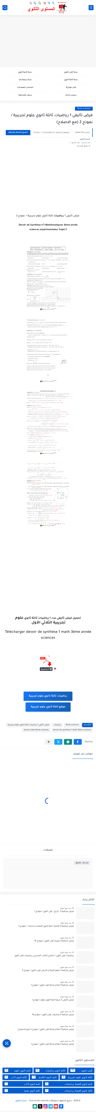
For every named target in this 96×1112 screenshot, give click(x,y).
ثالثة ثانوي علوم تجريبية (77, 1078)
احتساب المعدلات (25, 88)
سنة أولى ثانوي (71, 72)
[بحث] (4, 7)
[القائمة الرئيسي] (91, 7)
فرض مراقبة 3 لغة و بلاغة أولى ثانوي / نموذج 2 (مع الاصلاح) (46, 1030)
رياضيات (57, 726)
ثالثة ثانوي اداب (16, 1078)
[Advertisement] (48, 41)
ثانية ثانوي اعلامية (44, 1078)
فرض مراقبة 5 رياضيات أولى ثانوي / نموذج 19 (53, 1016)
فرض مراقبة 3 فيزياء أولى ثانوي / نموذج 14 (54, 942)
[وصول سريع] (7, 1042)
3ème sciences (84, 109)
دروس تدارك (71, 96)
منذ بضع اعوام (65, 909)
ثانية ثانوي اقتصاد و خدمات (68, 1084)
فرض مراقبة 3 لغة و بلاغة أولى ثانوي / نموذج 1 (52, 986)
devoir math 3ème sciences (36, 731)
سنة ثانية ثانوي (25, 72)
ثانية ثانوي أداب (22, 1084)
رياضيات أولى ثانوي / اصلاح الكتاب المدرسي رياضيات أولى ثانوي (44, 957)
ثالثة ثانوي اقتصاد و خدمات (68, 1091)
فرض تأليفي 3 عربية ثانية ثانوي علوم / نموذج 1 (53, 1001)
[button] (78, 743)
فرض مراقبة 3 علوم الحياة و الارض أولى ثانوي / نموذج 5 (48, 971)
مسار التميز (21, 1102)
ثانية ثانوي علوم (18, 1071)
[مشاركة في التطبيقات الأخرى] (49, 743)
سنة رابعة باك (25, 80)
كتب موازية (71, 88)
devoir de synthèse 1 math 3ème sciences (72, 731)
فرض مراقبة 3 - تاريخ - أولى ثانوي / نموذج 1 (54, 912)
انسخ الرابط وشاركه (18, 133)
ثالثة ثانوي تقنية (22, 1091)
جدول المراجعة (25, 96)
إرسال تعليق (81, 864)
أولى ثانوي (81, 1071)
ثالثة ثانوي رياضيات (50, 1071)
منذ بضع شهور (65, 938)
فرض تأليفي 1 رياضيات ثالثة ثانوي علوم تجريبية (28, 726)
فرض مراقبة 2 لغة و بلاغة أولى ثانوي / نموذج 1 (52, 1045)
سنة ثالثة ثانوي (71, 80)
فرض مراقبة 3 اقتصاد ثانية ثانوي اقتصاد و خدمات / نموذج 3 (46, 927)
